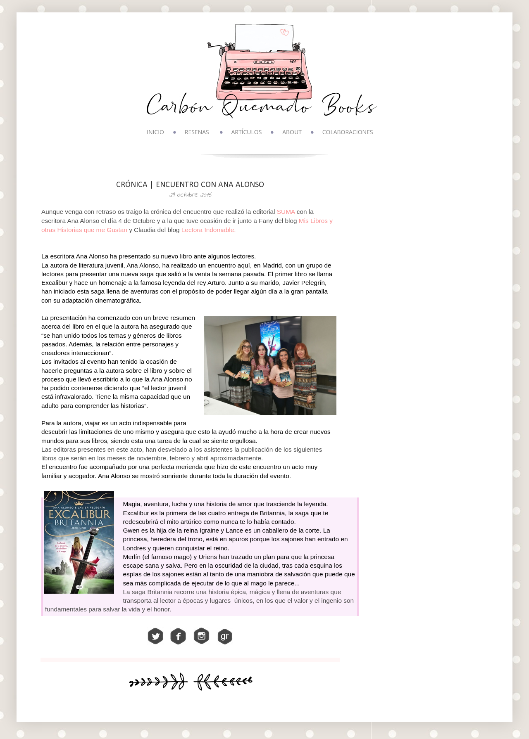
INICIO (155, 132)
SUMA (286, 211)
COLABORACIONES (347, 132)
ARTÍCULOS (246, 132)
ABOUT (292, 132)
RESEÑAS (197, 132)
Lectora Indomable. (208, 229)
